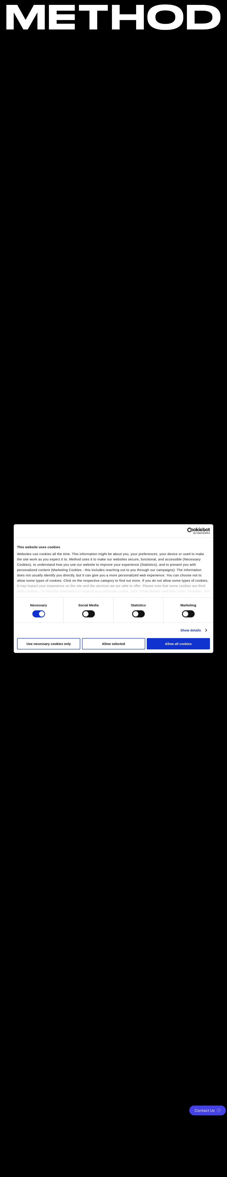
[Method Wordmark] (113, 17)
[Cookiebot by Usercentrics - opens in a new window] (190, 530)
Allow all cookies (178, 644)
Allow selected (113, 644)
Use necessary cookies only (48, 644)
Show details (190, 630)
